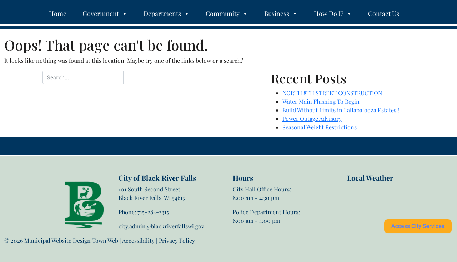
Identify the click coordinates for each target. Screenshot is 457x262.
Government (104, 13)
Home (57, 13)
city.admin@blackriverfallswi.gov (161, 226)
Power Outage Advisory (312, 118)
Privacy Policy (177, 240)
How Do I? (333, 13)
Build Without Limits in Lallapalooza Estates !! (341, 110)
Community (227, 13)
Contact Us (383, 13)
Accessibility (138, 240)
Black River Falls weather (382, 210)
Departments (167, 13)
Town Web (105, 240)
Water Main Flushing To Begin (321, 101)
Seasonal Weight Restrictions (319, 127)
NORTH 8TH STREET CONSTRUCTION (332, 93)
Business (281, 13)
